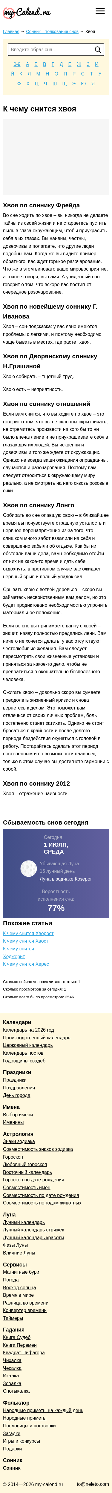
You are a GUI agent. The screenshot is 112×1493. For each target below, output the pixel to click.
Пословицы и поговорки (29, 1425)
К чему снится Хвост (25, 940)
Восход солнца (19, 1287)
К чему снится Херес (26, 964)
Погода (11, 1279)
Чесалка (12, 1368)
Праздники (15, 1080)
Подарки (12, 1448)
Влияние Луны (19, 1252)
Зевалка (12, 1383)
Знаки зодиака (19, 1141)
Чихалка (12, 1360)
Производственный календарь (36, 1037)
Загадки (11, 1433)
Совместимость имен (26, 1187)
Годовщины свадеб (24, 1060)
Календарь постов (23, 1053)
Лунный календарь (24, 1222)
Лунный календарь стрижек (33, 1229)
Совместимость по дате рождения (41, 1195)
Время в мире (18, 1295)
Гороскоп (13, 1157)
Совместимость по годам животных (42, 1202)
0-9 (16, 64)
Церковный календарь (28, 1045)
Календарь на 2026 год (28, 1029)
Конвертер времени (25, 1310)
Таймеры (13, 1318)
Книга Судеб (16, 1337)
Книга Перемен (20, 1345)
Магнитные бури (21, 1272)
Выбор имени (18, 1114)
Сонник (12, 1468)
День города (16, 1095)
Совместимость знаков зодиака (38, 1149)
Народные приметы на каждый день (43, 1410)
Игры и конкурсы (21, 1441)
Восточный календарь (27, 1172)
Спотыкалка (16, 1391)
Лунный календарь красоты (33, 1237)
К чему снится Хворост (28, 933)
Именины (13, 1122)
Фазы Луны (15, 1245)
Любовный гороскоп (25, 1164)
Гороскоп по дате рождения (33, 1179)
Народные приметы (25, 1417)
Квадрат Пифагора (24, 1352)
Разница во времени (25, 1302)
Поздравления (19, 1087)
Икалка (11, 1375)
